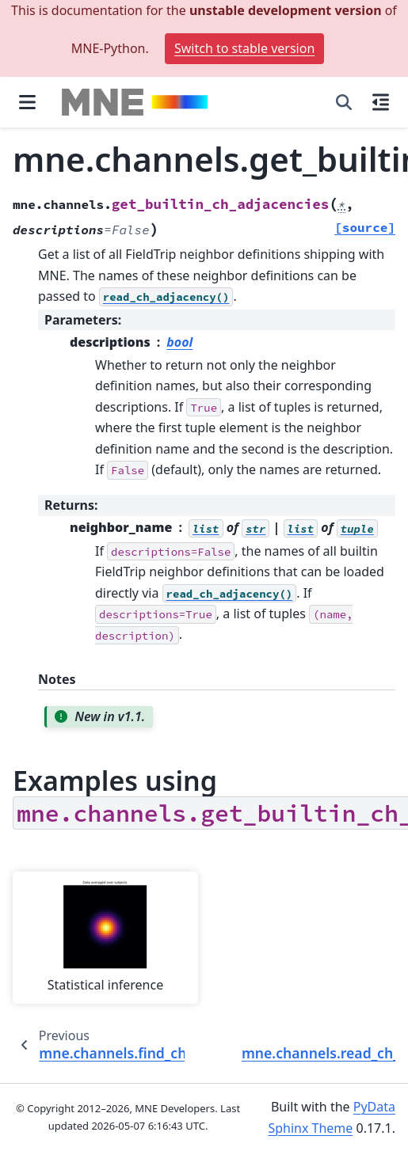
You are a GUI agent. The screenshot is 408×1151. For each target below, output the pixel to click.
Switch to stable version (244, 48)
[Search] (343, 102)
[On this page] (380, 102)
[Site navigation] (27, 102)
